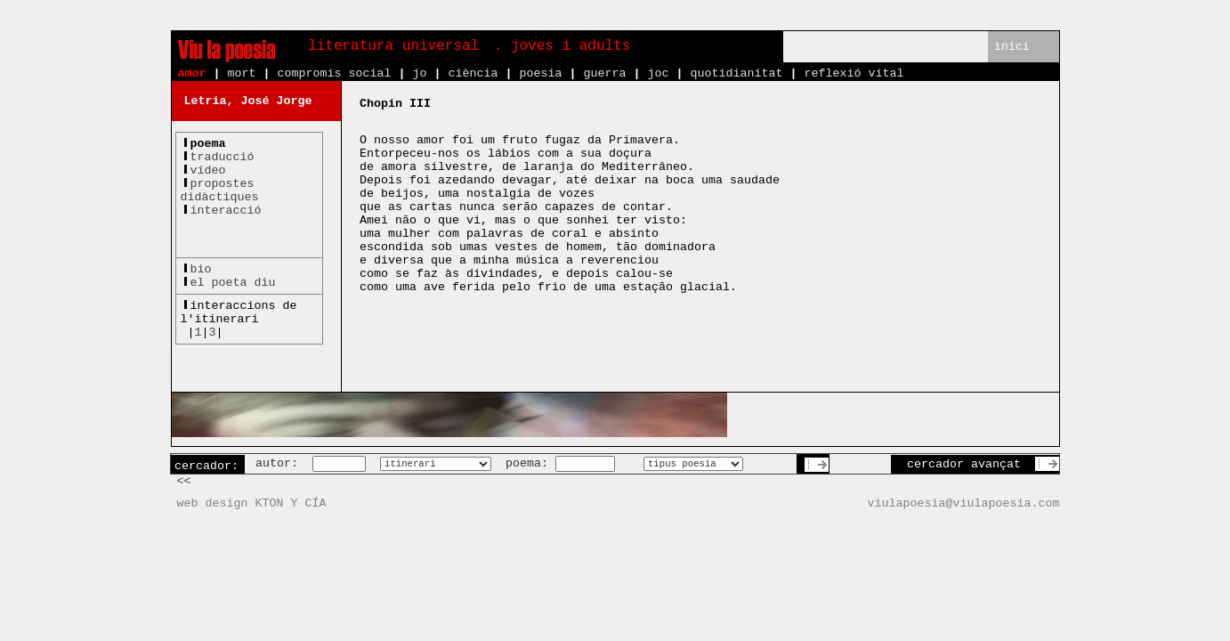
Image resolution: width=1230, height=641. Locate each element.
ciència (473, 73)
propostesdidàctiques (220, 190)
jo (419, 73)
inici (1012, 46)
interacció (226, 210)
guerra (604, 73)
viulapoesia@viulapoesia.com (964, 503)
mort (242, 73)
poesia (540, 73)
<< (184, 481)
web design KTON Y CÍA (252, 503)
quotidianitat (736, 73)
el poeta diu (233, 282)
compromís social (335, 73)
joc (657, 73)
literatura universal (393, 46)
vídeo (208, 170)
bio (201, 269)
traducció (222, 157)
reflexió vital (853, 73)
